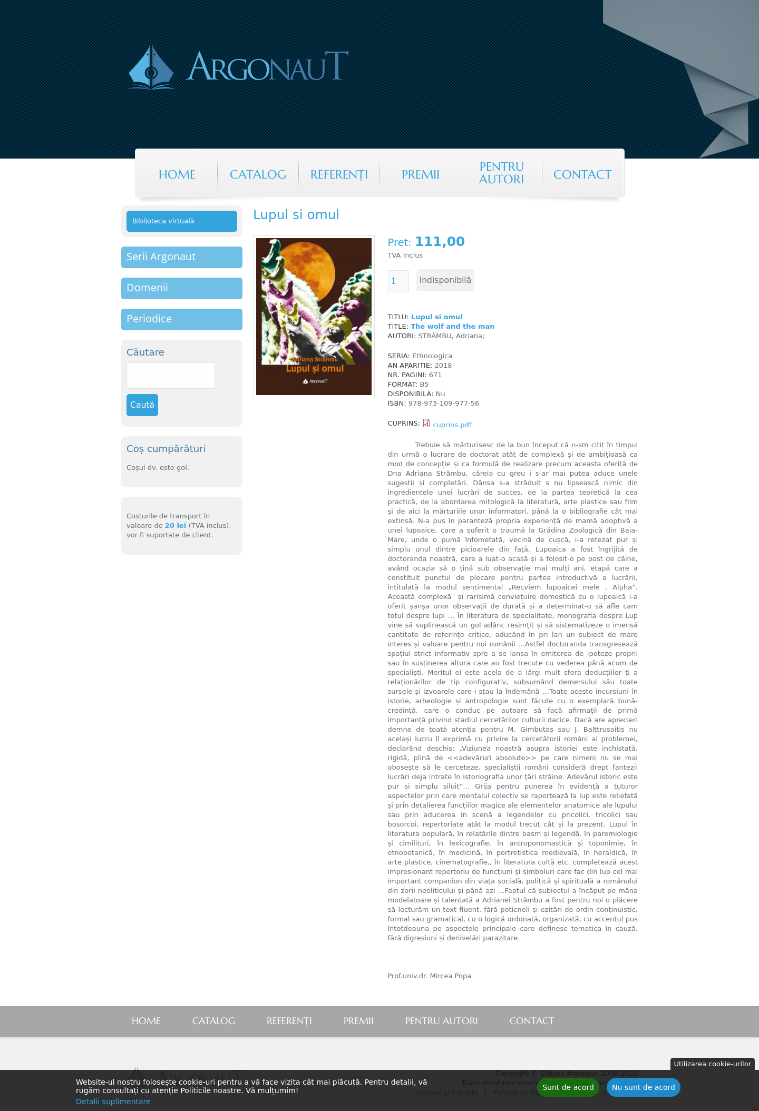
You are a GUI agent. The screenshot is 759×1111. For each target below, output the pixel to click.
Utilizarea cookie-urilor (712, 1065)
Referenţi (339, 174)
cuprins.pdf (452, 425)
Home (177, 174)
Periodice (149, 318)
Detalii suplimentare (113, 1103)
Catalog (258, 174)
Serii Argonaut (161, 256)
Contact (582, 174)
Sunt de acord (568, 1089)
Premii (421, 174)
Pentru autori (501, 173)
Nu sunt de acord (643, 1089)
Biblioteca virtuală (163, 221)
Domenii (147, 287)
